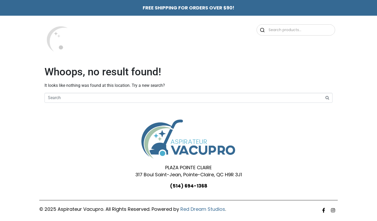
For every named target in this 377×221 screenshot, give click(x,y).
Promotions (198, 44)
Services (256, 44)
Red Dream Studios (202, 209)
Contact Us (288, 44)
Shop (229, 44)
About (168, 44)
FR (313, 44)
